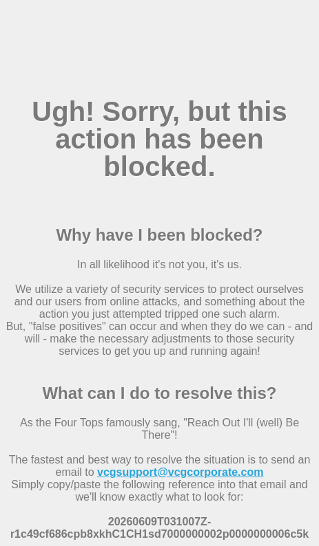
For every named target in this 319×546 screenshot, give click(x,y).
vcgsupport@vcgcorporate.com (180, 472)
